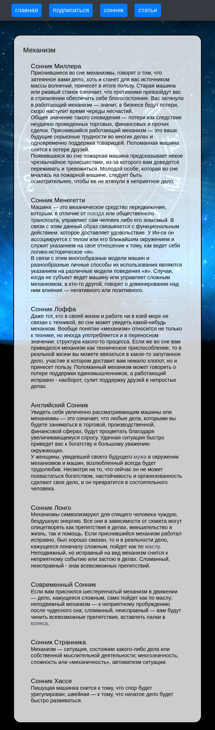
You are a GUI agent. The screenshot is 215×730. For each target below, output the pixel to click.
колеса (39, 623)
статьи (148, 10)
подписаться (71, 10)
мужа (139, 457)
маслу (152, 546)
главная (26, 10)
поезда (95, 213)
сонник (113, 10)
